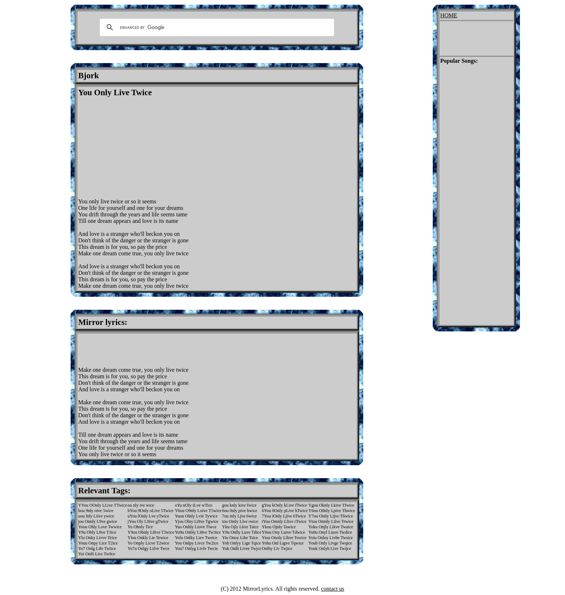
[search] (216, 27)
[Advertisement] (138, 147)
